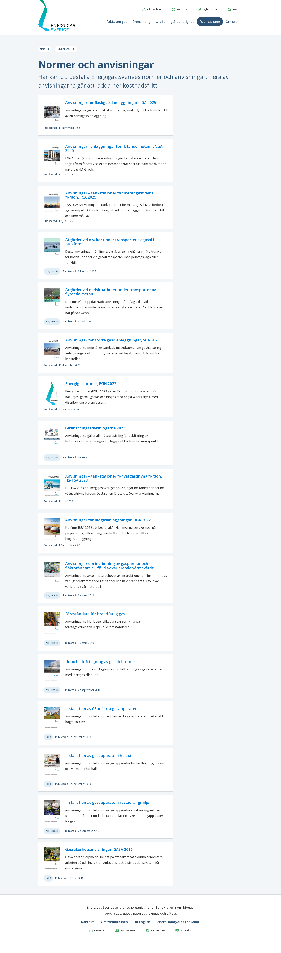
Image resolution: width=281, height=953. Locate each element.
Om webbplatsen (114, 930)
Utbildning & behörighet (175, 21)
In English (142, 930)
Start (47, 50)
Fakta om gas (116, 21)
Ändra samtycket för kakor (178, 930)
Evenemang (141, 21)
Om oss (231, 21)
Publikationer (209, 21)
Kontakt (87, 930)
